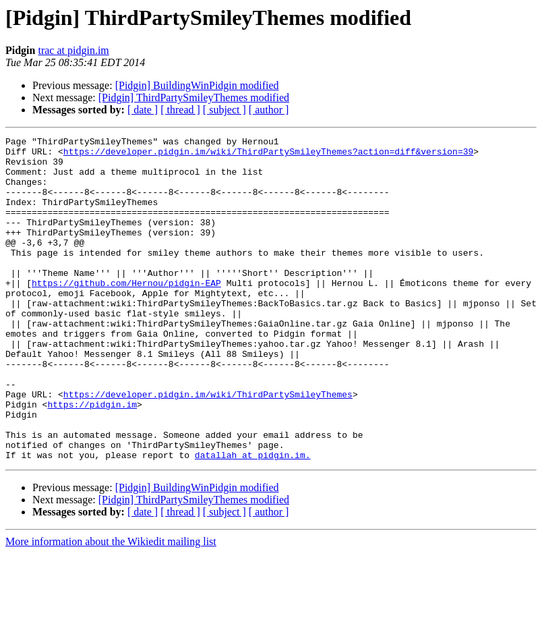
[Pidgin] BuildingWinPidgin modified (197, 85)
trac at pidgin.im (73, 50)
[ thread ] (180, 109)
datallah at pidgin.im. (253, 519)
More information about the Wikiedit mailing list (110, 606)
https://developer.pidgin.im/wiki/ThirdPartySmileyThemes (208, 447)
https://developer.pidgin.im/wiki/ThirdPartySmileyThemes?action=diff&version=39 (268, 155)
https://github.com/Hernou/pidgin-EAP (126, 313)
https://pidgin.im (92, 459)
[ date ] (142, 109)
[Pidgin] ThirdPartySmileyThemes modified (193, 97)
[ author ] (269, 109)
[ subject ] (224, 109)
